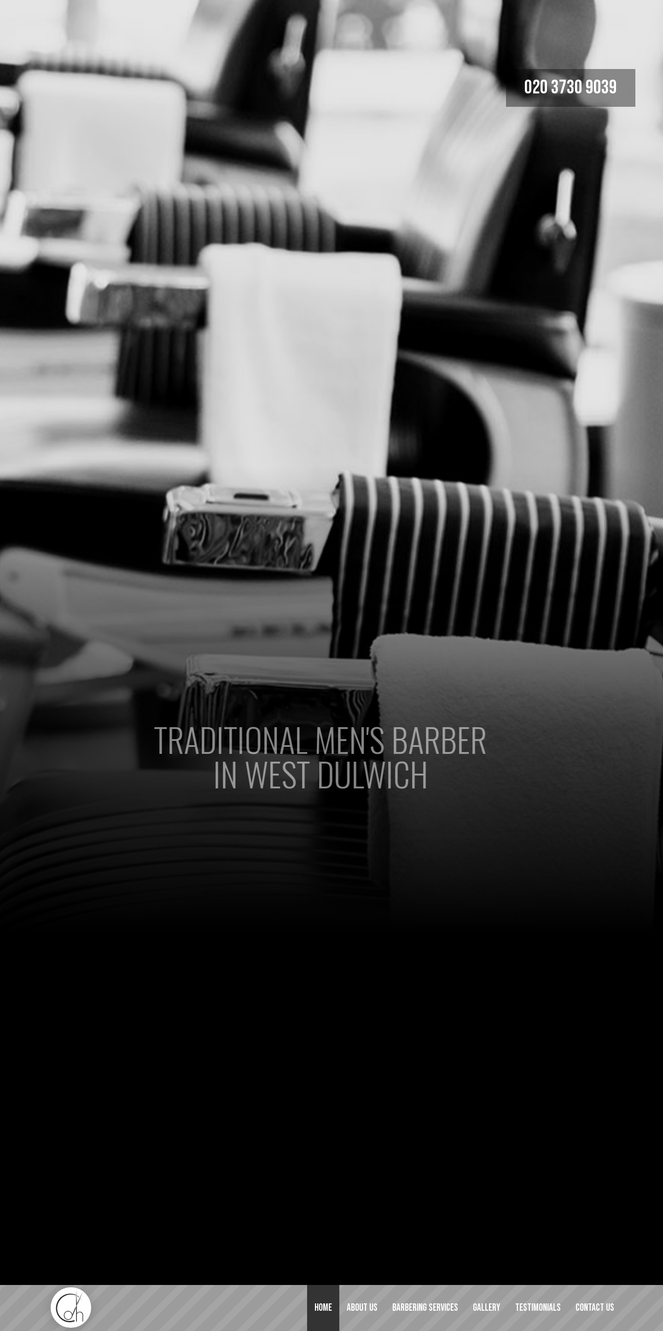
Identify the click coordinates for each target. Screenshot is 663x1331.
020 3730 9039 (570, 87)
